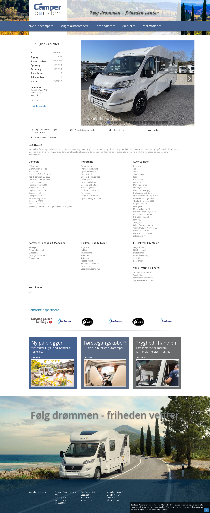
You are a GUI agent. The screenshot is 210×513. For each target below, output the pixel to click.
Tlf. (61, 503)
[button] (89, 83)
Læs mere (35, 357)
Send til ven (119, 130)
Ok (206, 510)
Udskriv (156, 130)
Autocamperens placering (46, 137)
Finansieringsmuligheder (85, 130)
